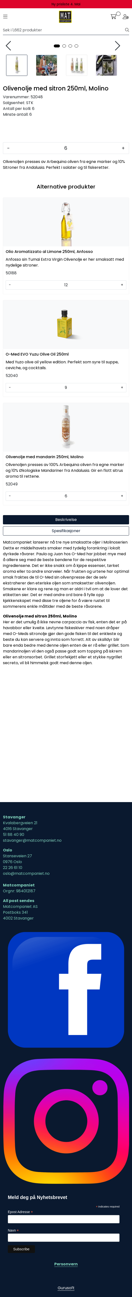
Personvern (66, 1264)
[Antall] (65, 273)
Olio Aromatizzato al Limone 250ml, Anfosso (49, 376)
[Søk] (64, 30)
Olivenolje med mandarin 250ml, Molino (45, 581)
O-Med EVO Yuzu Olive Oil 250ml (37, 479)
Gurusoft (66, 1288)
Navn (13, 1230)
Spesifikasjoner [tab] (66, 655)
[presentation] (9, 108)
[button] (57, 170)
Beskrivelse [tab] (66, 644)
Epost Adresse (20, 1212)
